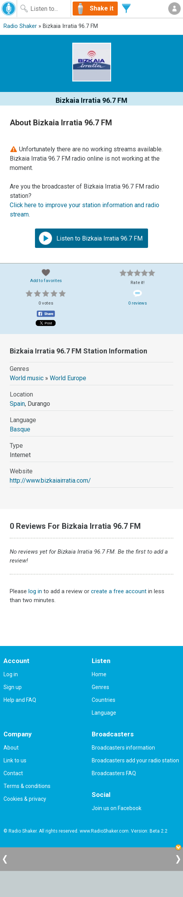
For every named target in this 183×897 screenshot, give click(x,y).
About (11, 748)
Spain (17, 403)
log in (35, 591)
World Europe (68, 378)
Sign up (12, 687)
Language (104, 713)
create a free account (118, 591)
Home (99, 674)
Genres (100, 687)
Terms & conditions (27, 786)
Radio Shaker (20, 26)
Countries (103, 700)
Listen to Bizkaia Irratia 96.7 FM (91, 238)
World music (27, 378)
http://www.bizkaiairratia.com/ (50, 480)
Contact (13, 773)
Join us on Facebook (116, 808)
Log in (10, 674)
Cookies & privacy (24, 799)
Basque (20, 429)
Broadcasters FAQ (114, 773)
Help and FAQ (19, 700)
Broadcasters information (123, 748)
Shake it (101, 8)
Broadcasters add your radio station (135, 760)
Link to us (14, 760)
